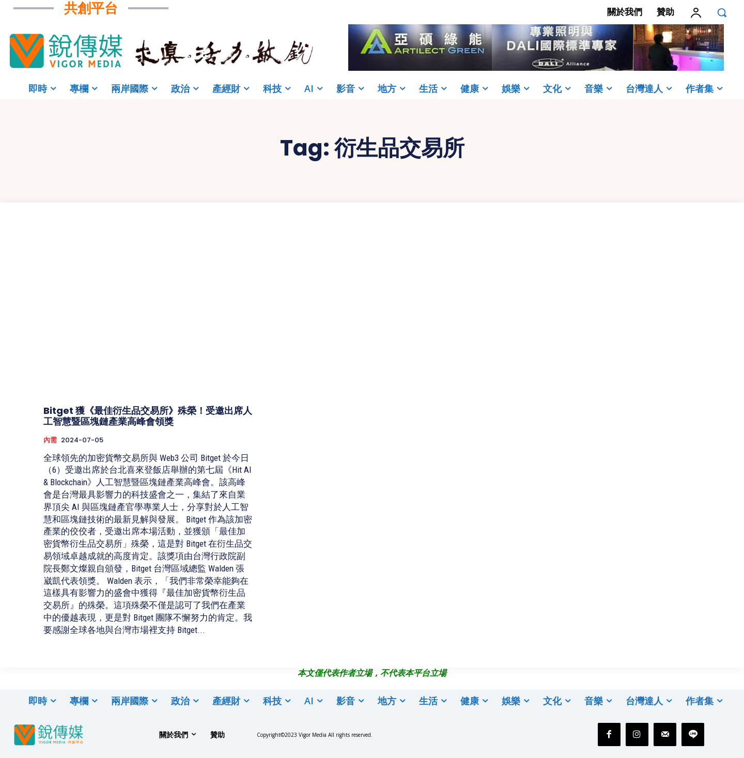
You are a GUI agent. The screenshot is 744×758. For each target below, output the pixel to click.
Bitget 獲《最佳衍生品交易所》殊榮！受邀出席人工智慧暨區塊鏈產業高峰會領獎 (147, 416)
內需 (50, 440)
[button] (721, 12)
